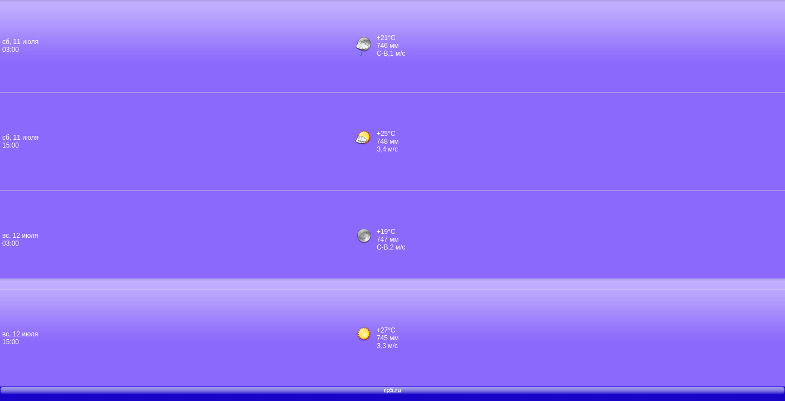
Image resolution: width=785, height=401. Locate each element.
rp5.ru (392, 390)
